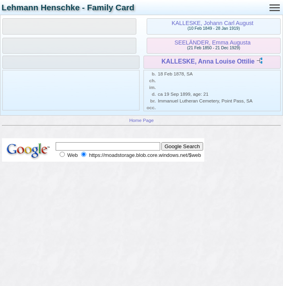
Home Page (141, 120)
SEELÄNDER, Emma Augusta (212, 42)
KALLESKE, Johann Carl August (213, 23)
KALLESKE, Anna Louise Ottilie (207, 61)
